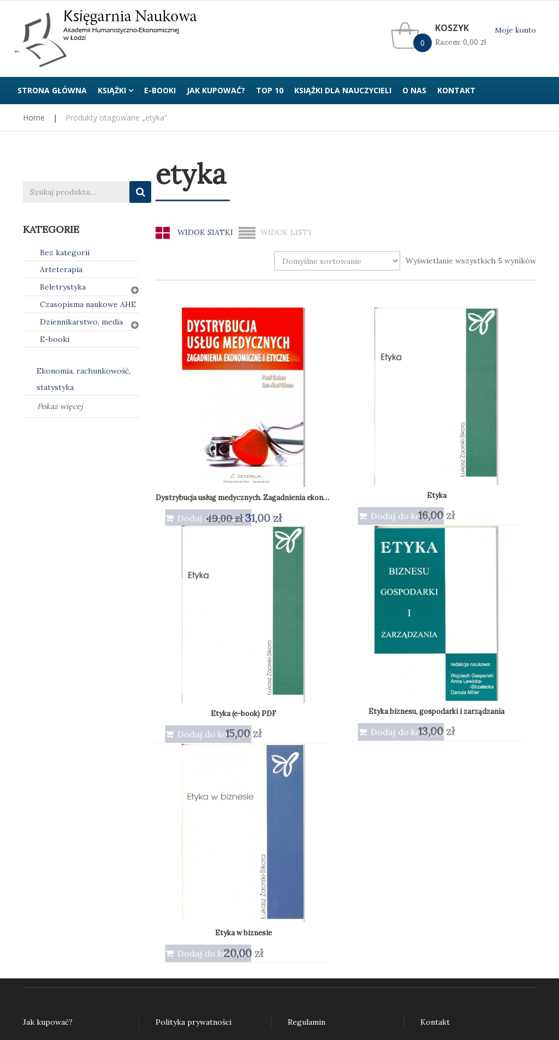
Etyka (296, 401)
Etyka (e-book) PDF (395, 401)
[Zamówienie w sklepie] (337, 260)
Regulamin (306, 804)
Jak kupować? (48, 804)
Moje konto (515, 30)
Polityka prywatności (193, 804)
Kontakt (435, 804)
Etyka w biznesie (196, 620)
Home (34, 117)
